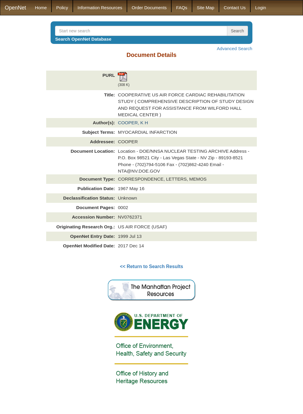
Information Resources (100, 7)
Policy (62, 7)
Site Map (205, 7)
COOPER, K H (133, 122)
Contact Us (235, 7)
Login (260, 7)
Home (41, 7)
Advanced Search (234, 48)
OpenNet (15, 8)
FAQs (181, 7)
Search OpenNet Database (83, 39)
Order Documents (149, 7)
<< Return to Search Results (151, 266)
